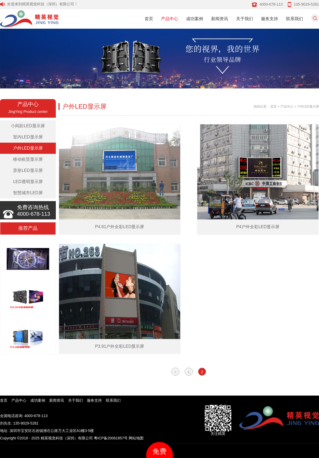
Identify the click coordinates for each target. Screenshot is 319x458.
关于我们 (244, 18)
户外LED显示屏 (28, 148)
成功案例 (194, 18)
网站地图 (136, 438)
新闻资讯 (219, 18)
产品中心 (169, 18)
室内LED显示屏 (28, 137)
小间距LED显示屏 (28, 126)
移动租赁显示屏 (28, 159)
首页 (149, 18)
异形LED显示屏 (28, 170)
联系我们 (294, 18)
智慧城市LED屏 (28, 192)
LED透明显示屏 (28, 181)
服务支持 (269, 18)
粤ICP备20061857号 (111, 438)
